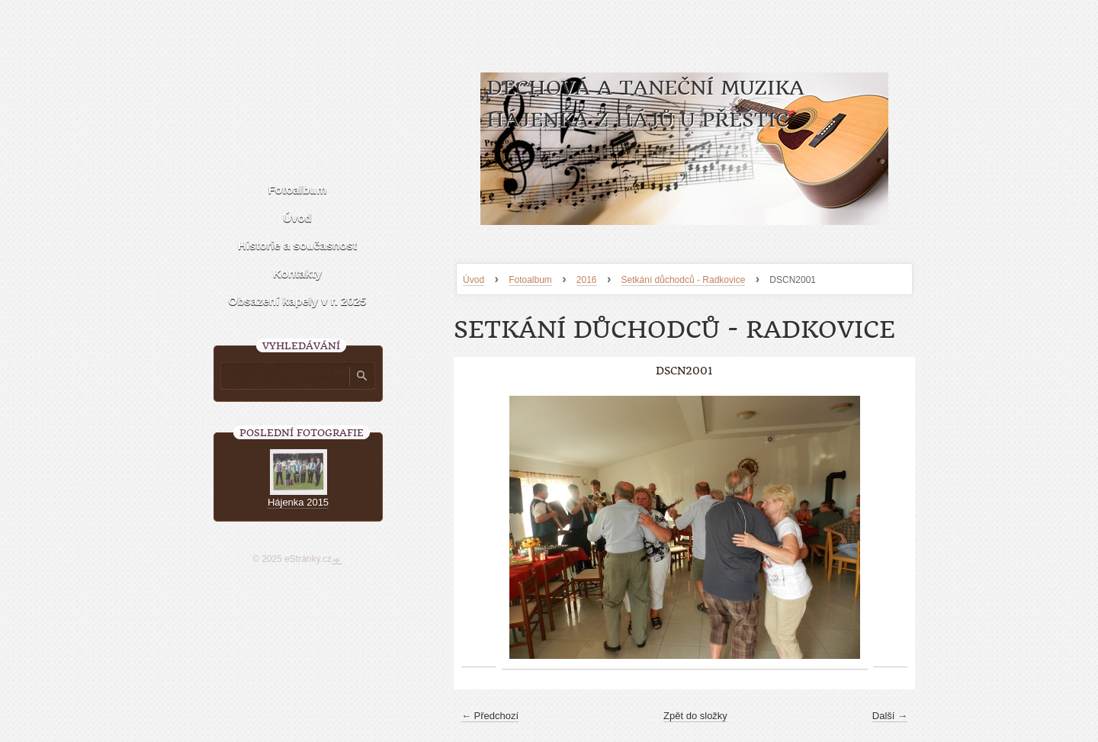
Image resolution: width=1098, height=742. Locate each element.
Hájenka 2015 (298, 502)
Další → (889, 715)
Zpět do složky (695, 715)
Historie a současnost (297, 245)
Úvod (473, 280)
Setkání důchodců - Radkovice (683, 280)
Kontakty (297, 273)
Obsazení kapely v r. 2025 (298, 300)
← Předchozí (489, 715)
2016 (586, 280)
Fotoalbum (530, 280)
